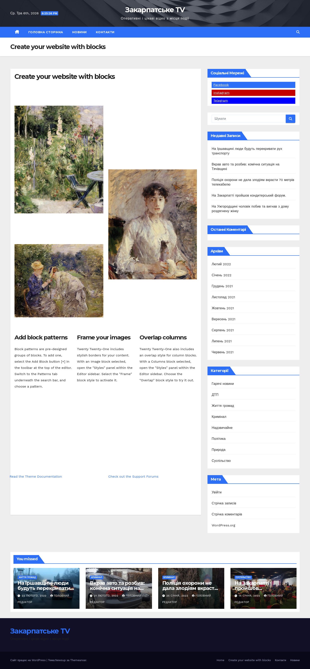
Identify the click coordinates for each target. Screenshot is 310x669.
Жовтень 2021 (223, 308)
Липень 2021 (222, 341)
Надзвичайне (222, 428)
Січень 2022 (221, 275)
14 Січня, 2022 (250, 595)
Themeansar (78, 660)
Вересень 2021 (223, 319)
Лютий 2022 (221, 264)
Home (220, 660)
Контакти (105, 32)
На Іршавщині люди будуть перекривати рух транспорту (44, 588)
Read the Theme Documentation (36, 476)
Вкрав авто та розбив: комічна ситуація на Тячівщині (117, 588)
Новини (79, 32)
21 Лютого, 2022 (106, 595)
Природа (218, 450)
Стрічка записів (224, 503)
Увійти (217, 492)
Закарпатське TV (155, 9)
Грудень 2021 (222, 286)
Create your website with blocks (249, 660)
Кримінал (219, 417)
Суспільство (221, 461)
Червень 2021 (223, 352)
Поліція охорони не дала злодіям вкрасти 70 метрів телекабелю (190, 588)
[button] (298, 32)
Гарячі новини (223, 384)
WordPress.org (223, 525)
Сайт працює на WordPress (28, 660)
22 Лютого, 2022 (34, 595)
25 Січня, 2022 (177, 595)
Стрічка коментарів (227, 514)
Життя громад (223, 406)
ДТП (215, 395)
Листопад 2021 (223, 297)
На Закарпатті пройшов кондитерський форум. (249, 195)
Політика (219, 439)
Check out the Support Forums (133, 476)
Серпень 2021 (223, 330)
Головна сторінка (45, 32)
